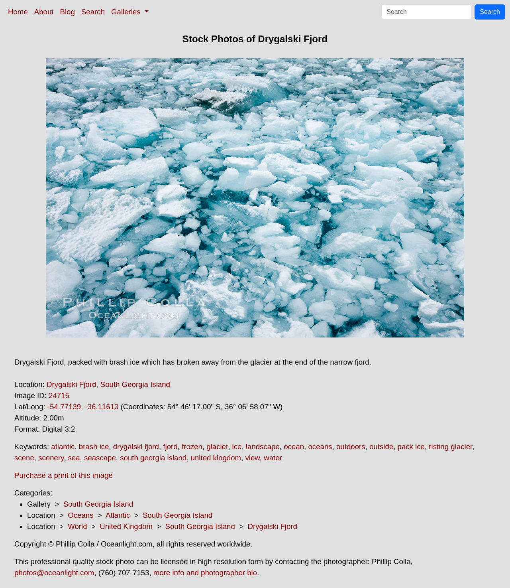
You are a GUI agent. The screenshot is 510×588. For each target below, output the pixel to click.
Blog (67, 12)
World (77, 526)
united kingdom (216, 458)
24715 (59, 395)
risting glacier (450, 446)
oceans (320, 446)
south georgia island (153, 458)
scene (24, 458)
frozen (192, 446)
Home (18, 12)
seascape (100, 458)
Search (93, 12)
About (44, 12)
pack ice (411, 446)
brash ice (94, 446)
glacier (217, 446)
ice (237, 446)
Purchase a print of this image (63, 475)
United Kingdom (126, 526)
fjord (170, 446)
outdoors (350, 446)
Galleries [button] (127, 12)
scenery (51, 458)
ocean (294, 446)
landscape (263, 446)
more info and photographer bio (205, 572)
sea (74, 458)
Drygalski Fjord (71, 384)
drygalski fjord (136, 446)
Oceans (80, 515)
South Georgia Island (135, 384)
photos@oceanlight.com (54, 572)
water (273, 458)
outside (381, 446)
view (252, 458)
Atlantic (118, 515)
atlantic (63, 446)
